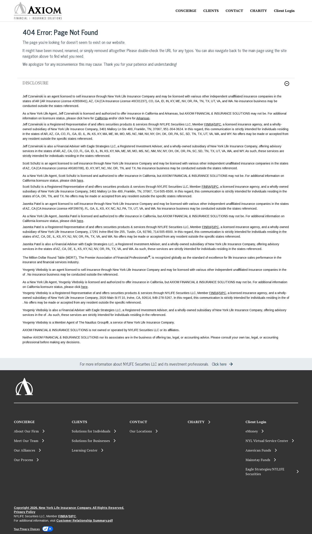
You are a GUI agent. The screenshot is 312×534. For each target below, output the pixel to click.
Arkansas (143, 118)
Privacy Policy (24, 512)
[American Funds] (271, 450)
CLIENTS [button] (211, 10)
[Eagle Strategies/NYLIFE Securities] (271, 471)
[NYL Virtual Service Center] (271, 440)
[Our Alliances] (40, 450)
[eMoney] (271, 431)
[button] (286, 83)
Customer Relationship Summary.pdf (84, 520)
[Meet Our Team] (40, 440)
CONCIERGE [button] (186, 10)
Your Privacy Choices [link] (27, 528)
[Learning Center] (98, 450)
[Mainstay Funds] (271, 459)
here (80, 180)
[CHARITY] (258, 10)
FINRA (208, 124)
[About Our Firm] (40, 431)
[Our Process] (40, 459)
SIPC (217, 124)
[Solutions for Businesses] (98, 440)
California (101, 118)
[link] (156, 86)
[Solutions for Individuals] (98, 431)
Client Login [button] (284, 10)
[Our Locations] (156, 431)
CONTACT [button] (234, 10)
